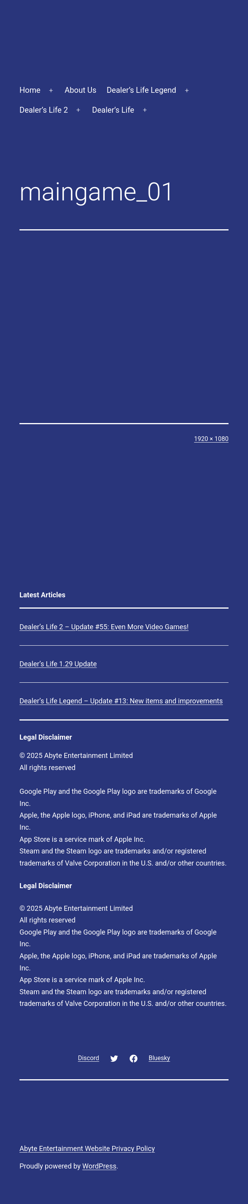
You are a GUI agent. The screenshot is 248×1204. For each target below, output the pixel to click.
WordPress (99, 1166)
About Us (81, 90)
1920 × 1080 (211, 439)
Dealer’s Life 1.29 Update (58, 664)
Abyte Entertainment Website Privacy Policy (87, 1148)
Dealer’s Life (113, 110)
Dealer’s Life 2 (43, 110)
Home (29, 90)
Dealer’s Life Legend (141, 90)
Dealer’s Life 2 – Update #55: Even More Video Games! (104, 627)
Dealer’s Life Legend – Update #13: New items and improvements (121, 701)
